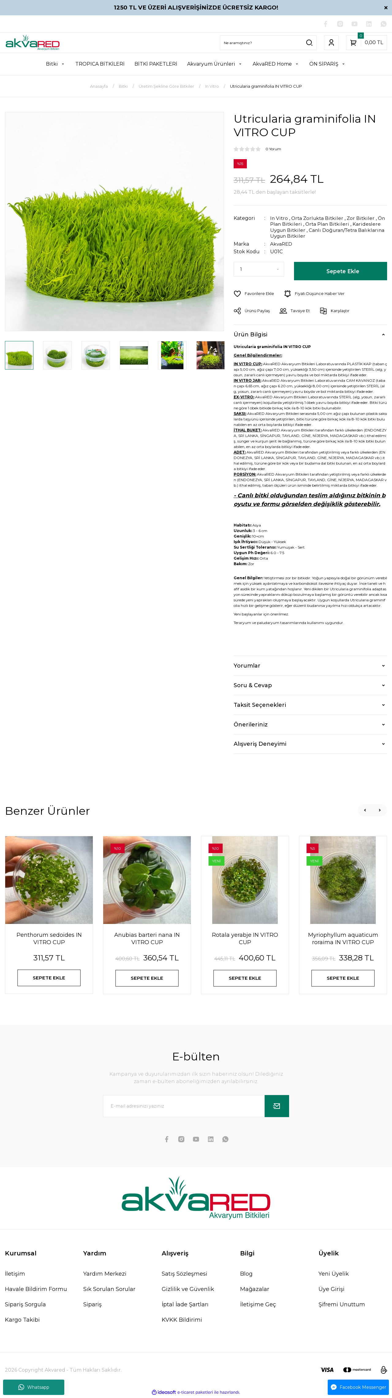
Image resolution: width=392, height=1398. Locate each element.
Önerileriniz (251, 724)
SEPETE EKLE (49, 978)
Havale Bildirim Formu (36, 1290)
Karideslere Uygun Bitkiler (303, 230)
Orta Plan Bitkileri (337, 224)
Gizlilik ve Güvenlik (188, 1290)
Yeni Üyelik (333, 1275)
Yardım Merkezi (104, 1275)
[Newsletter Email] (196, 1107)
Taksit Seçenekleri (260, 704)
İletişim (15, 1275)
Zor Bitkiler (363, 218)
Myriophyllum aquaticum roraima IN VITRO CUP (343, 938)
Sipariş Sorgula (25, 1305)
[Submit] (277, 1107)
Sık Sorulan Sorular (109, 1290)
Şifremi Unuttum (341, 1305)
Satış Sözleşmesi (184, 1275)
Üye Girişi (331, 1290)
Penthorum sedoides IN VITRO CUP (49, 938)
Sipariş (92, 1305)
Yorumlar (247, 665)
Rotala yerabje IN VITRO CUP (245, 938)
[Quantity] (259, 269)
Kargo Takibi (22, 1321)
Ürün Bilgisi (250, 334)
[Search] (268, 43)
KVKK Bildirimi (182, 1321)
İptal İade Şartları (185, 1305)
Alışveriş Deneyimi (260, 743)
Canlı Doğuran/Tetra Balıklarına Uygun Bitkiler (321, 233)
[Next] (379, 810)
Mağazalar (254, 1290)
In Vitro (279, 218)
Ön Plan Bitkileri (291, 224)
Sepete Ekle (343, 270)
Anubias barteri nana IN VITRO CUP (147, 938)
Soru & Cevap (253, 684)
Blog (246, 1275)
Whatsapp (33, 1387)
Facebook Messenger (358, 1387)
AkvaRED (281, 244)
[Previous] (365, 810)
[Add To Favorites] (254, 293)
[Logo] (32, 43)
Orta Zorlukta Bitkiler (319, 218)
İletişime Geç (258, 1305)
